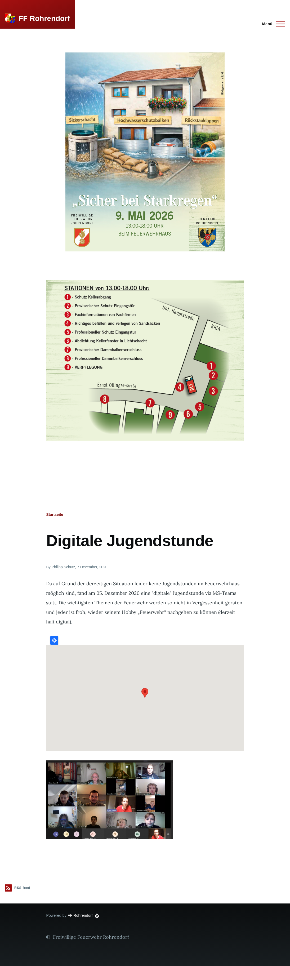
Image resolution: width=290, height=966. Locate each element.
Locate (54, 640)
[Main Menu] (272, 24)
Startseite (54, 514)
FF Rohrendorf (44, 18)
